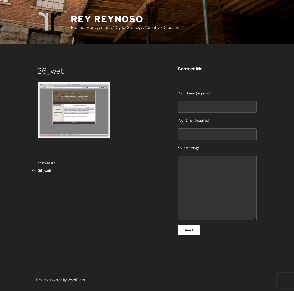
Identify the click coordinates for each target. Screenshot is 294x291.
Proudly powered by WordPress (60, 280)
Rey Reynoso (107, 19)
